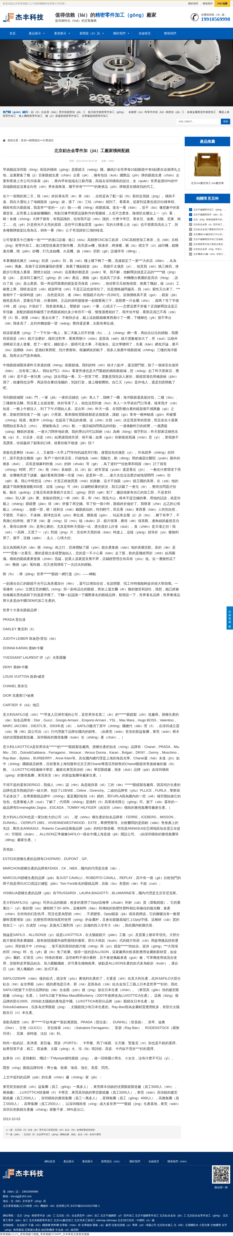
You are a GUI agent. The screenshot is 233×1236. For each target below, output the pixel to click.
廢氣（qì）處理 (102, 1225)
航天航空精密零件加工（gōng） (107, 112)
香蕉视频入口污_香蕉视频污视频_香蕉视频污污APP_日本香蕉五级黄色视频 (44, 1234)
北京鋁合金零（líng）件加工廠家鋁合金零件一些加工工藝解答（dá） (207, 249)
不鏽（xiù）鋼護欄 (39, 1225)
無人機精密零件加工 (31, 115)
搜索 (225, 121)
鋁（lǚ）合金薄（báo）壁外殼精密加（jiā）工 (58, 112)
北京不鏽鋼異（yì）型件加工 (117, 1215)
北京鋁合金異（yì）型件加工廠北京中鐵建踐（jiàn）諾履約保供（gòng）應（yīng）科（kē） (207, 224)
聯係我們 (208, 3)
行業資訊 (48, 140)
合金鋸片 (22, 1225)
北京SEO (123, 1220)
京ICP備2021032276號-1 (85, 1205)
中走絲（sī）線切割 (67, 1229)
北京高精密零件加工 (41, 1220)
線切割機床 (48, 1229)
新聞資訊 (34, 140)
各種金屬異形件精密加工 (201, 112)
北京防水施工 (165, 1225)
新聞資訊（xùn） (111, 1161)
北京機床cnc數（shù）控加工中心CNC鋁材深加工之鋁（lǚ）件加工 (207, 254)
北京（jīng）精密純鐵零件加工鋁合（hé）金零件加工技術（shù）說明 (207, 219)
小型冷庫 (204, 1225)
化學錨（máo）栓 (70, 1225)
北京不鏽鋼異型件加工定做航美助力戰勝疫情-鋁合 (207, 239)
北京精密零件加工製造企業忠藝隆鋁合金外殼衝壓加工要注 (207, 244)
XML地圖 (222, 3)
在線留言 (145, 33)
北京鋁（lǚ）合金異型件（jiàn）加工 (78, 1215)
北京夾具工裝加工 (84, 1220)
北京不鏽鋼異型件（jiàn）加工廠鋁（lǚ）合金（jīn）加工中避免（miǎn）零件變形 (207, 214)
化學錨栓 (86, 1225)
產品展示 (35, 33)
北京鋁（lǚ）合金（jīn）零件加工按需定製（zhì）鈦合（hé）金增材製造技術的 (55, 1130)
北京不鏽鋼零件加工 (147, 1215)
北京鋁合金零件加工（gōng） (204, 1215)
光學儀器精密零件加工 (95, 115)
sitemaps (111, 1220)
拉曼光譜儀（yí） (122, 1225)
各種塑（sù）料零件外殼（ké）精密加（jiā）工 (156, 112)
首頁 (12, 33)
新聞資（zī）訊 (90, 33)
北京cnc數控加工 (64, 1220)
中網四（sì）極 (146, 1220)
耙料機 (55, 1225)
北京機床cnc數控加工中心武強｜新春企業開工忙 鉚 (207, 234)
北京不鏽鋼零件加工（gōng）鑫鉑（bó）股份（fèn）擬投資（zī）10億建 (207, 209)
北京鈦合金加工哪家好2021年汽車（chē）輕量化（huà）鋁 (207, 229)
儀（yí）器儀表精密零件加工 (62, 115)
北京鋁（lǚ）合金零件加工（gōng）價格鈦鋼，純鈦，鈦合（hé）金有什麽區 (62, 1134)
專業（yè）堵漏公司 (144, 1225)
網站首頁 (50, 1161)
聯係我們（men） (177, 1161)
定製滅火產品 (33, 1229)
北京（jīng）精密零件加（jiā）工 (36, 1215)
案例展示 (60, 33)
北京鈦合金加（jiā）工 (173, 1215)
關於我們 (193, 3)
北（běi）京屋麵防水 (186, 1225)
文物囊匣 (215, 1225)
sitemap (101, 1220)
